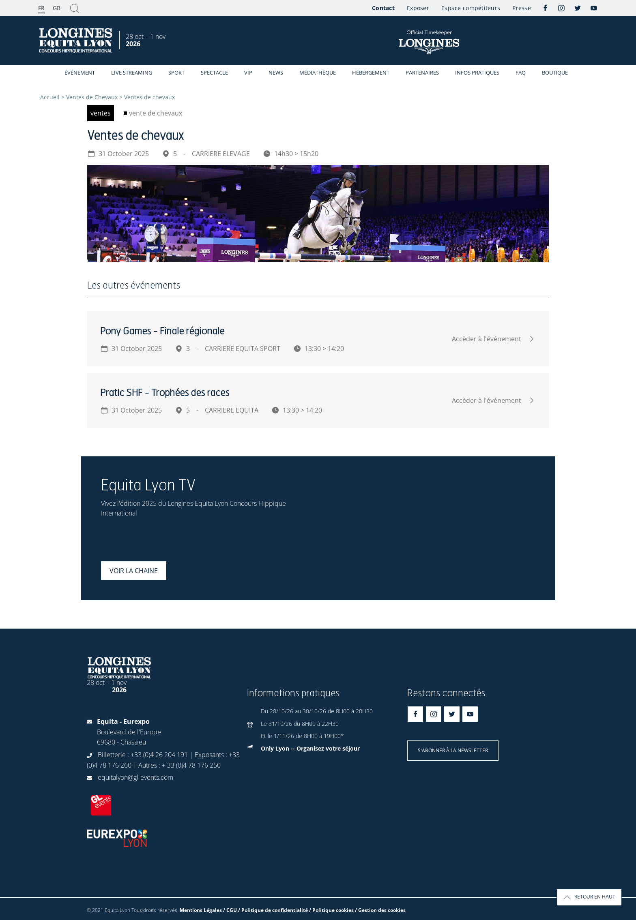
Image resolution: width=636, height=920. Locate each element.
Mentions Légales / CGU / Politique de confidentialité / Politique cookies (267, 910)
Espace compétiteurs (470, 8)
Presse (521, 8)
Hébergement (370, 72)
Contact (383, 8)
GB (56, 8)
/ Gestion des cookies (380, 910)
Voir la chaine (134, 570)
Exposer (418, 8)
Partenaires (422, 72)
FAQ (521, 72)
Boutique (555, 72)
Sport (176, 72)
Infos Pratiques (477, 72)
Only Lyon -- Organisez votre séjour (310, 748)
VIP (248, 72)
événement (79, 72)
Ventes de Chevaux (92, 97)
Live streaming (131, 72)
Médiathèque (317, 72)
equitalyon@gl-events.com (135, 777)
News (276, 72)
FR (41, 8)
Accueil (50, 97)
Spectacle (214, 72)
